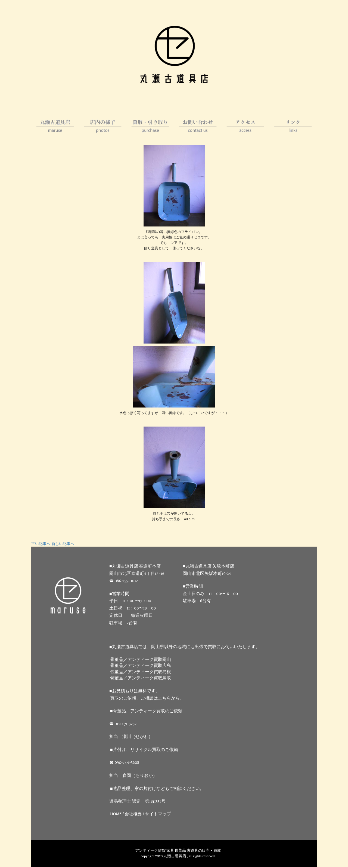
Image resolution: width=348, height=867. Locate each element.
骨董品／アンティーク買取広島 (140, 665)
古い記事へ (40, 544)
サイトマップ (158, 814)
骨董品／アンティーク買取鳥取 (140, 678)
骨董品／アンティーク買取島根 (140, 672)
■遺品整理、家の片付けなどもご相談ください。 (157, 788)
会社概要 (133, 814)
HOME (116, 814)
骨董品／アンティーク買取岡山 (140, 659)
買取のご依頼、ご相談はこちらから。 (147, 698)
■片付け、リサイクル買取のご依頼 (144, 749)
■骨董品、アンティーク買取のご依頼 (146, 711)
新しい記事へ (62, 544)
